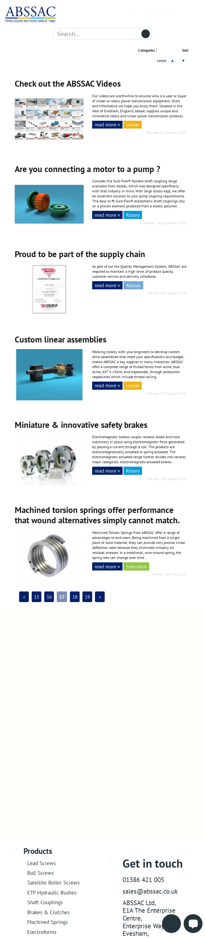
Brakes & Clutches (48, 912)
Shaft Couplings (45, 902)
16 (49, 597)
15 (36, 597)
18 (74, 597)
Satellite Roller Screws (53, 882)
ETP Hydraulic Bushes (51, 892)
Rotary (132, 214)
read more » (107, 124)
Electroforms (41, 931)
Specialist (136, 566)
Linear (132, 124)
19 (87, 597)
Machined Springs (47, 921)
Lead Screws (41, 863)
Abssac (133, 285)
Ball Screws (40, 872)
